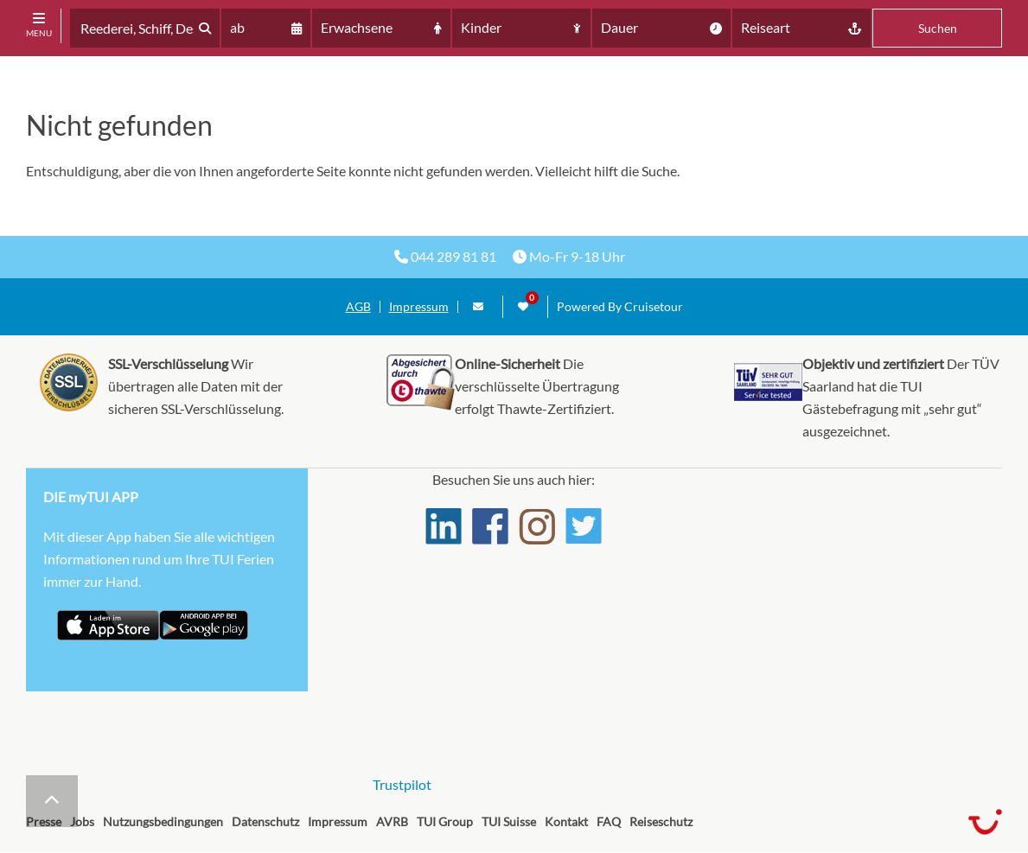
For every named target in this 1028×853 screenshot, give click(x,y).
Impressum (419, 307)
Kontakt (566, 821)
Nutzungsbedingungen (163, 821)
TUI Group (445, 821)
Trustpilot (402, 784)
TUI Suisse (509, 821)
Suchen (937, 28)
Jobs (82, 821)
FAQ (609, 821)
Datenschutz (265, 821)
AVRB (392, 821)
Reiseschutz (661, 821)
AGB (358, 307)
